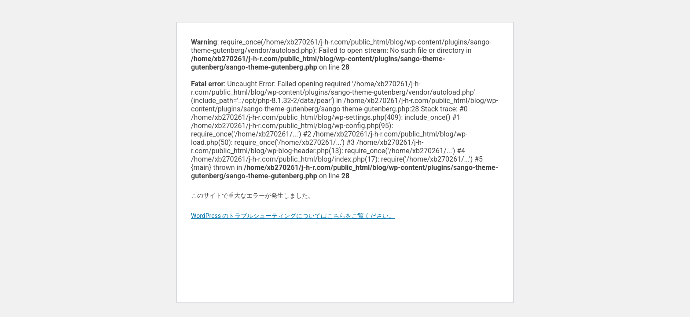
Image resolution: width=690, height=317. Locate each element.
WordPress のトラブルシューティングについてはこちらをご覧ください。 (293, 215)
